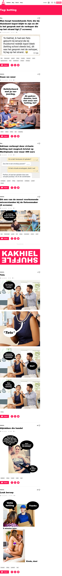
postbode (13, 567)
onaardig (23, 58)
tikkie (10, 60)
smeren (32, 234)
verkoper (22, 60)
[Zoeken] (54, 2)
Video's (17, 2)
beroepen (2, 567)
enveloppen (3, 180)
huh (17, 234)
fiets (1, 58)
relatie (17, 478)
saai (15, 131)
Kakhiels (9, 2)
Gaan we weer (8, 76)
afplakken (3, 478)
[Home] (3, 2)
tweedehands (15, 60)
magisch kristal (20, 180)
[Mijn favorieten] (52, 2)
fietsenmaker (6, 58)
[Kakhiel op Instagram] (48, 2)
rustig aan (28, 58)
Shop (21, 2)
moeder (12, 478)
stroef (37, 234)
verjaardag (20, 131)
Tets (2, 274)
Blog (13, 2)
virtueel (2, 183)
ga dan (12, 234)
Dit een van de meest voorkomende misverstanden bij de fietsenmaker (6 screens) (19, 202)
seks (17, 567)
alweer (2, 131)
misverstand (26, 234)
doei (1, 234)
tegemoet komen (4, 60)
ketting (18, 58)
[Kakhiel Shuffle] (58, 3)
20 (38, 425)
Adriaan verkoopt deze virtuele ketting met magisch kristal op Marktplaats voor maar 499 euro (17, 149)
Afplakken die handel (11, 428)
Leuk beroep (6, 492)
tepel (21, 478)
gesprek (13, 58)
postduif (32, 180)
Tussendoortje (20, 244)
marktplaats (27, 180)
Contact (45, 2)
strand (33, 58)
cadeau (6, 131)
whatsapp (28, 60)
